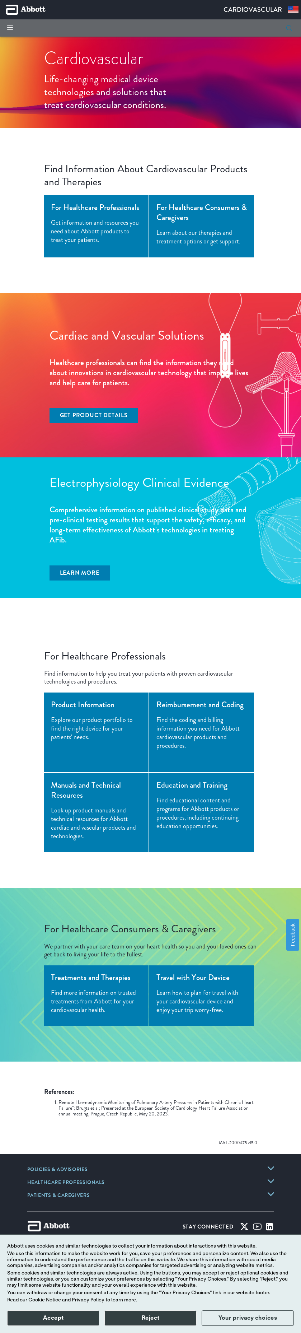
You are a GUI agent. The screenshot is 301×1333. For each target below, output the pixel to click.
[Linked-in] (269, 1228)
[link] (57, 1170)
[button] (289, 28)
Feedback (293, 935)
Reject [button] (151, 1318)
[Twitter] (244, 1228)
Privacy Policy (88, 1299)
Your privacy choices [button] (247, 1318)
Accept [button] (53, 1318)
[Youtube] (257, 1228)
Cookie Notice (44, 1299)
